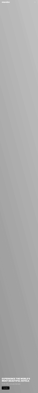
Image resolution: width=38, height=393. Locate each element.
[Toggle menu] (35, 2)
